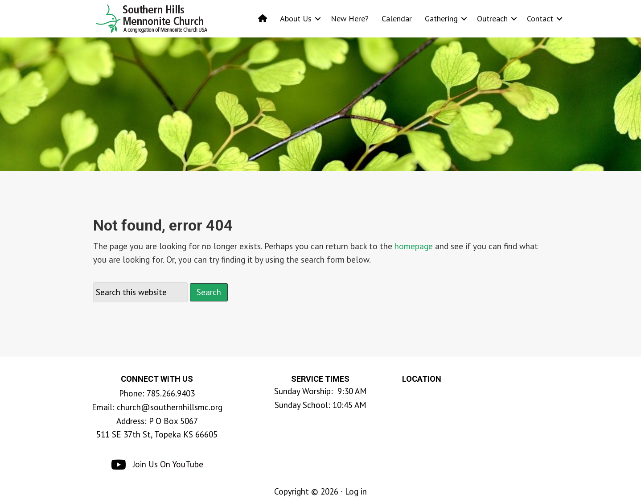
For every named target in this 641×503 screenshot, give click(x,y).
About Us (296, 18)
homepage (413, 246)
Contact (540, 18)
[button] (318, 18)
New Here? (350, 18)
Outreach (492, 18)
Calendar (397, 18)
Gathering (441, 18)
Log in (356, 491)
